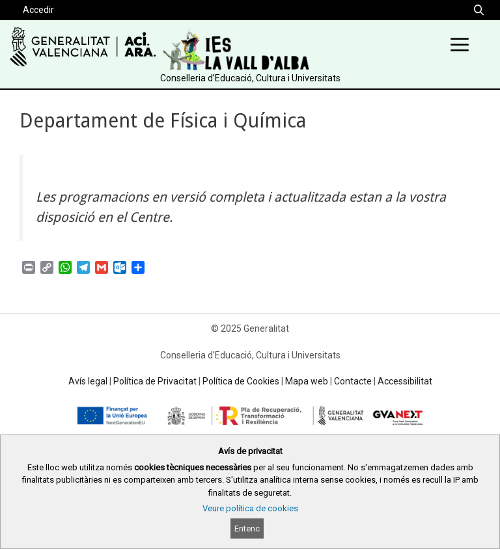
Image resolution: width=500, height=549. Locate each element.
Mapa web (306, 381)
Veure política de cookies (250, 508)
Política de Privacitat (155, 381)
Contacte (353, 381)
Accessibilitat (405, 381)
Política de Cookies (240, 381)
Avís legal (87, 381)
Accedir (38, 10)
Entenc (247, 528)
